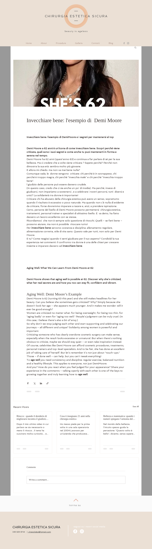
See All (136, 406)
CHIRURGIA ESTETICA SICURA (36, 527)
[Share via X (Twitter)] (34, 383)
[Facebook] (124, 43)
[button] (135, 47)
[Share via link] (47, 383)
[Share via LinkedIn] (41, 383)
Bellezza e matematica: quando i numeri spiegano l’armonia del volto (119, 417)
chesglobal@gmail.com (39, 532)
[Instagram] (128, 43)
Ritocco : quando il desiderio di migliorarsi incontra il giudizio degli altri (32, 417)
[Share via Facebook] (28, 383)
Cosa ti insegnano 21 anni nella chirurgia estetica (75, 417)
